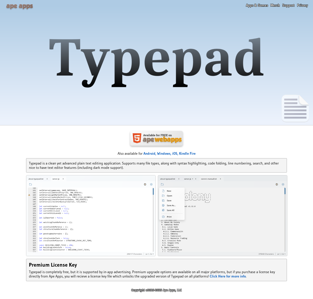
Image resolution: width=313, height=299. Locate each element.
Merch (275, 5)
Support (288, 5)
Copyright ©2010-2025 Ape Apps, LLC (156, 290)
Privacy (302, 5)
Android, (150, 153)
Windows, (164, 153)
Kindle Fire (187, 153)
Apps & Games (257, 5)
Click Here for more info (228, 276)
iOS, (175, 153)
